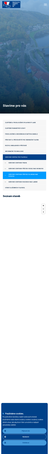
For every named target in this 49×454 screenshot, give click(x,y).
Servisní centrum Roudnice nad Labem (22, 182)
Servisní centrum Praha (17, 163)
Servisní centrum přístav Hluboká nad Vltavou (23, 175)
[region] (24, 328)
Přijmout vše (17, 431)
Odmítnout (16, 443)
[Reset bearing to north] (43, 212)
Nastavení (16, 437)
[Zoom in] (43, 205)
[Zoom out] (43, 209)
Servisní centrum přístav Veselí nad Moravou (25, 168)
